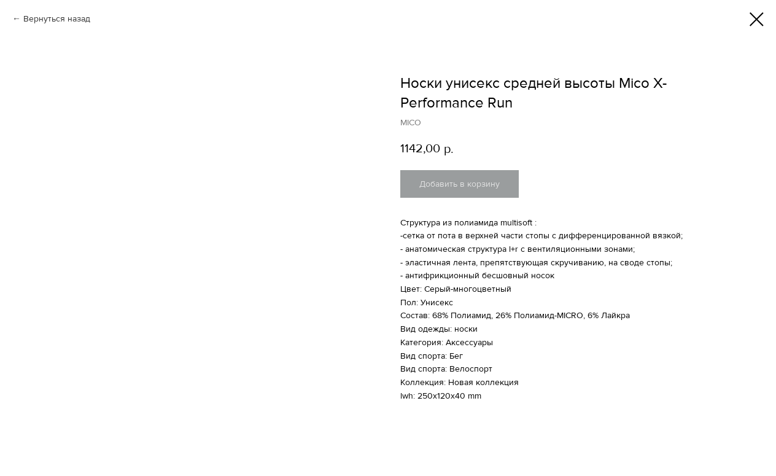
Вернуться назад (56, 19)
